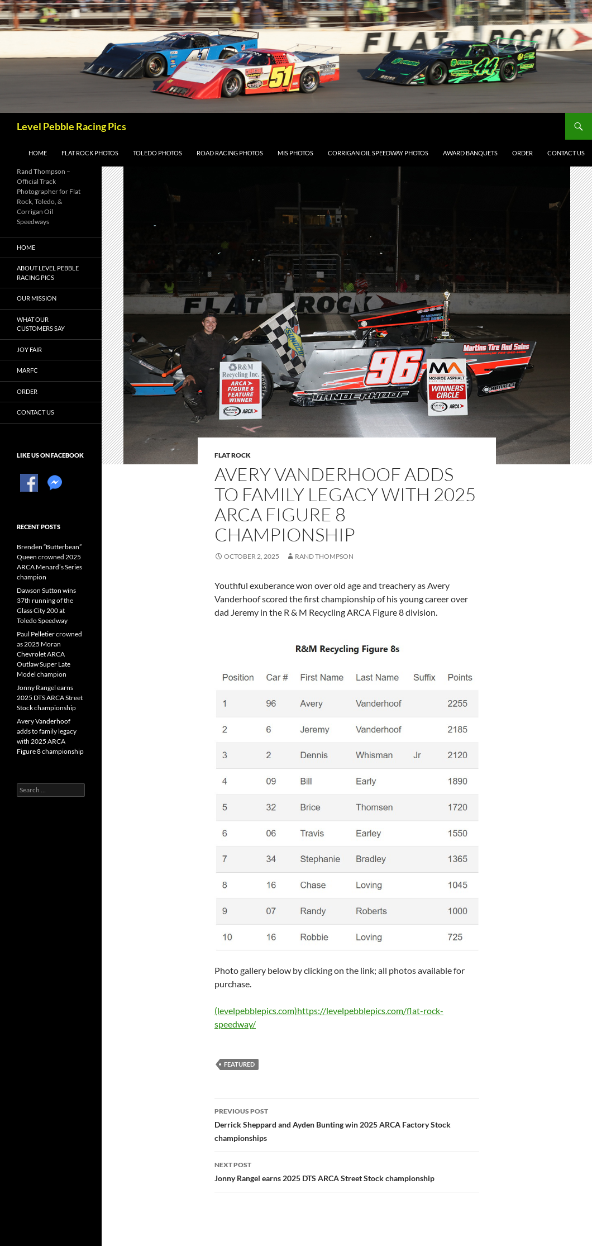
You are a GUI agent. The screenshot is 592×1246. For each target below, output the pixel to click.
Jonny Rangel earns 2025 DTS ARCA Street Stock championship (346, 1170)
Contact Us (566, 152)
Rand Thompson (324, 556)
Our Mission (36, 298)
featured (239, 1064)
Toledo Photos (157, 152)
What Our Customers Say (41, 324)
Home (37, 152)
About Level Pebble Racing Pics (48, 272)
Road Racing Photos (230, 152)
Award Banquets (470, 152)
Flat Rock (232, 455)
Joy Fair (29, 349)
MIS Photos (295, 152)
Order (522, 152)
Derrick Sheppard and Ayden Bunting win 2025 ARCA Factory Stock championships (346, 1124)
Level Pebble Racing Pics (71, 126)
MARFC (27, 370)
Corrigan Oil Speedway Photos (378, 152)
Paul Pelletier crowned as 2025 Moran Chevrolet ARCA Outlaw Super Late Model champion (49, 654)
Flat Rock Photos (89, 152)
